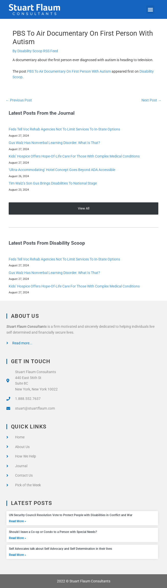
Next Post (151, 100)
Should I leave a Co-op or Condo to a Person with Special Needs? (53, 532)
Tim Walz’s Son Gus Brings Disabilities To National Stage (53, 183)
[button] (150, 9)
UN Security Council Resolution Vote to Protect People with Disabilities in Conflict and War (70, 515)
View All (83, 208)
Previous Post (19, 100)
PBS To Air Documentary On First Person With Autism (69, 71)
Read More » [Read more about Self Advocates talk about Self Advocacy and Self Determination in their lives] (17, 555)
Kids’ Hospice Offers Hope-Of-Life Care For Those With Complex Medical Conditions (74, 156)
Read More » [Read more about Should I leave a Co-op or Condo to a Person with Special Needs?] (17, 538)
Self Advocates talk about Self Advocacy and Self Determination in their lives (60, 549)
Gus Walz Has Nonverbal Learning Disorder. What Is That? (54, 143)
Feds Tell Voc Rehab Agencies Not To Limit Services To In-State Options (64, 129)
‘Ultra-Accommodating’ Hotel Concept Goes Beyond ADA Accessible (62, 170)
